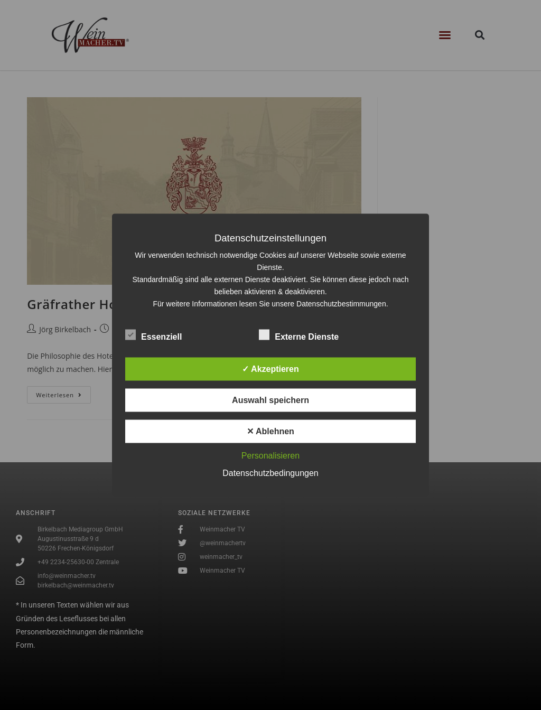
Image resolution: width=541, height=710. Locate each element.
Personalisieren (270, 455)
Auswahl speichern (270, 400)
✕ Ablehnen (270, 431)
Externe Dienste (299, 335)
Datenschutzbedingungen (270, 473)
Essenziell (153, 335)
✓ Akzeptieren (270, 369)
